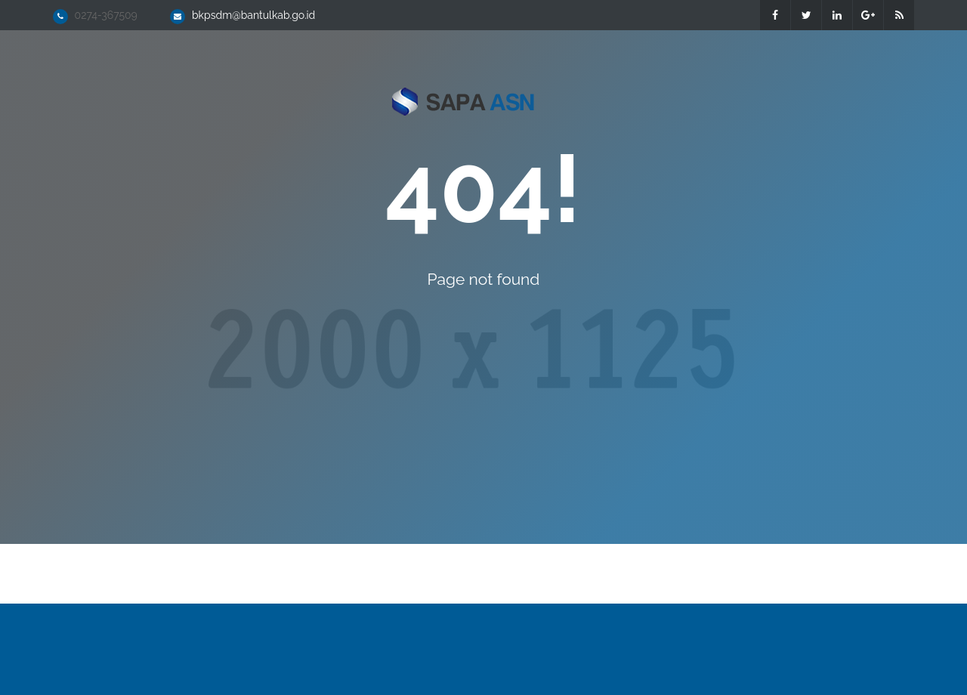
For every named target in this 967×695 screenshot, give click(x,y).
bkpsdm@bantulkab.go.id (253, 15)
